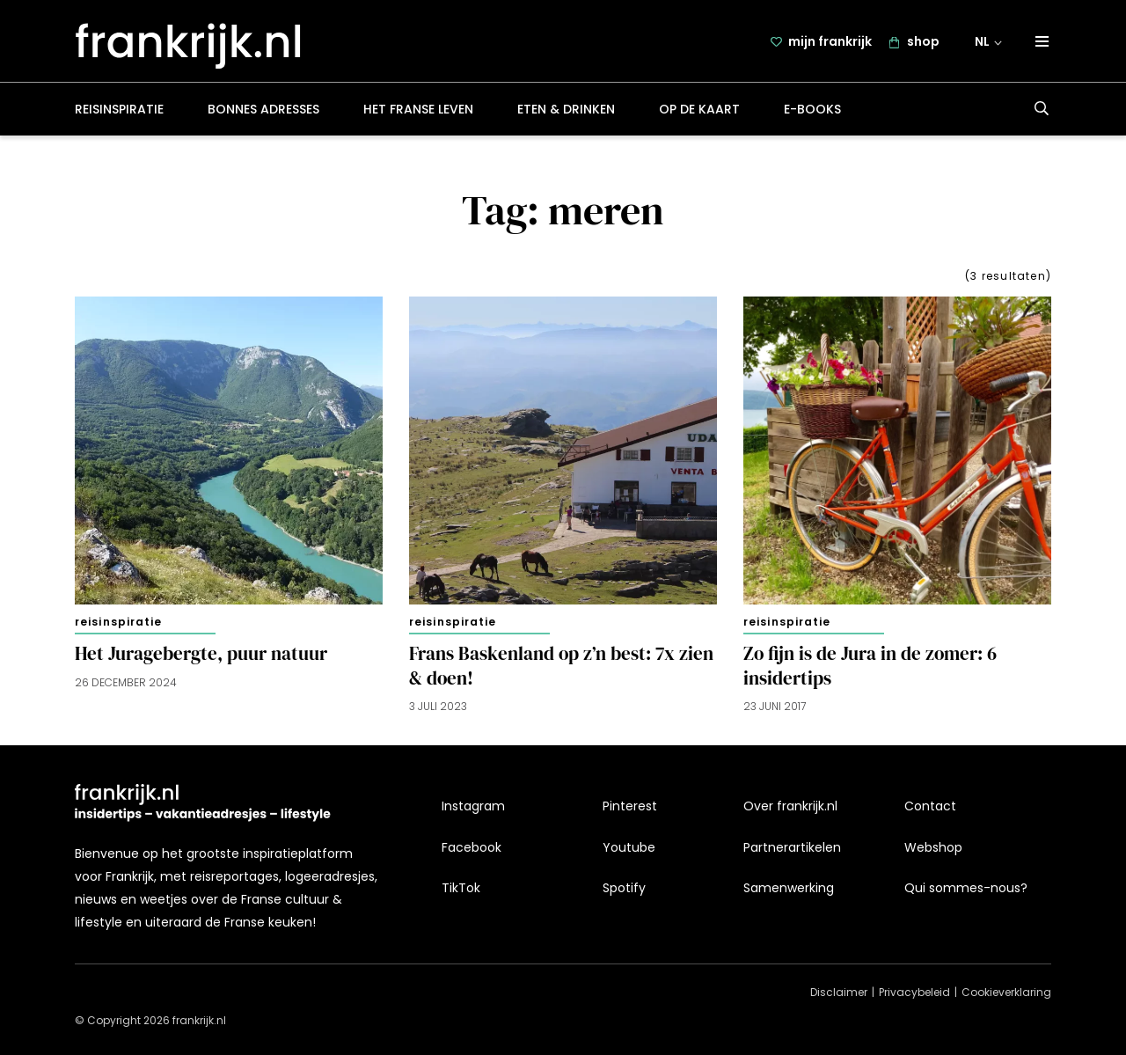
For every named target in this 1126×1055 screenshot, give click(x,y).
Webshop (933, 847)
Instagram (473, 806)
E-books (812, 109)
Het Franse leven (418, 109)
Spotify (624, 888)
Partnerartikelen (792, 847)
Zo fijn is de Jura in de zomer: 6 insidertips (870, 666)
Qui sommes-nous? (965, 888)
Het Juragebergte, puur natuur (201, 653)
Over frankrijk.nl (790, 806)
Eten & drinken (566, 109)
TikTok (461, 888)
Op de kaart (699, 109)
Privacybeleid (914, 992)
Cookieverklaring (1006, 992)
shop (923, 41)
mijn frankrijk (830, 41)
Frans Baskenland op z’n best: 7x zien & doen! (561, 666)
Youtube (629, 847)
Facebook (471, 847)
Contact (930, 806)
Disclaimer (838, 992)
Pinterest (630, 806)
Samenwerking (788, 888)
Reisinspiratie (119, 109)
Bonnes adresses (263, 109)
